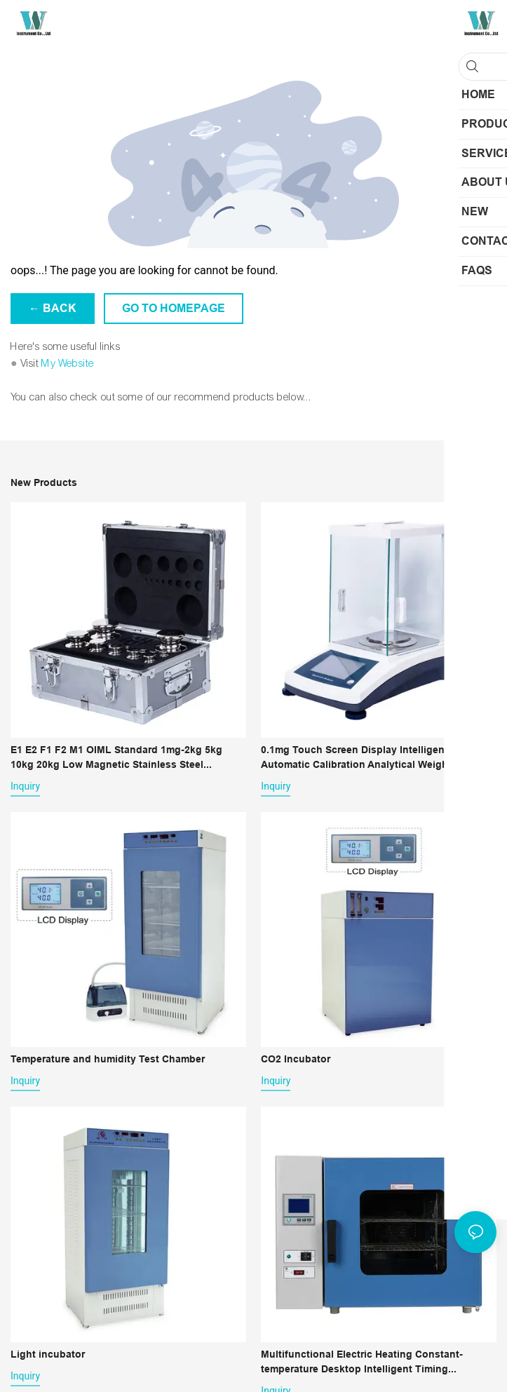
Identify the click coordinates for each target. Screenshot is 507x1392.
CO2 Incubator (295, 1059)
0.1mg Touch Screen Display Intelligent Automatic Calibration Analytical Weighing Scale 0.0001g (376, 758)
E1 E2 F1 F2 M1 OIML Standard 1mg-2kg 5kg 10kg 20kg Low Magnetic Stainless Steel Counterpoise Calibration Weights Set (116, 758)
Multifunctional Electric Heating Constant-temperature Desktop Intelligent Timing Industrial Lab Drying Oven (362, 1363)
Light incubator (48, 1354)
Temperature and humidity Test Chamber (108, 1059)
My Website (67, 363)
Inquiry (25, 786)
